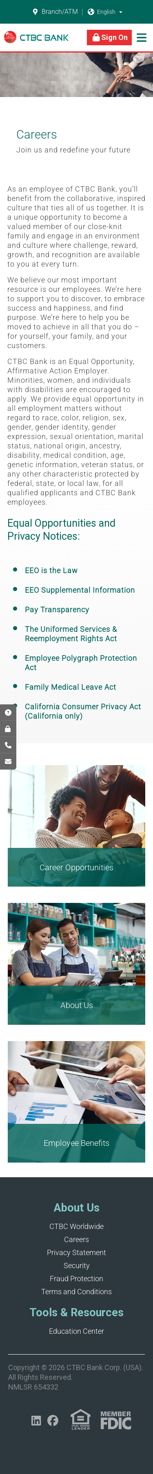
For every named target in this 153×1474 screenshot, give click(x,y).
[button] (121, 11)
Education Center (76, 1331)
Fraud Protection (76, 1278)
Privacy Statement (76, 1252)
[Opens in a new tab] (36, 1420)
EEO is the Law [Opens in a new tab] (51, 570)
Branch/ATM (55, 12)
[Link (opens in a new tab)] (80, 1419)
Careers (76, 1239)
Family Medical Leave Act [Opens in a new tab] (70, 687)
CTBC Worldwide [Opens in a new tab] (76, 1226)
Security (77, 1265)
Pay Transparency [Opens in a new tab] (57, 609)
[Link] (36, 41)
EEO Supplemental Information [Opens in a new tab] (80, 590)
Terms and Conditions (76, 1291)
